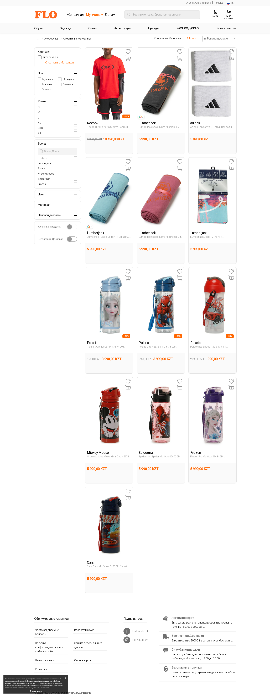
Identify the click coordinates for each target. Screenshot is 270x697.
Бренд (42, 143)
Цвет (41, 194)
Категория (44, 51)
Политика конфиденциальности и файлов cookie (49, 647)
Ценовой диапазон (49, 215)
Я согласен (35, 691)
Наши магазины (44, 660)
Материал (44, 204)
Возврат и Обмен (84, 630)
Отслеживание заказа (198, 2)
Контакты (41, 669)
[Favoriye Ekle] (128, 51)
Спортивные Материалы (77, 38)
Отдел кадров (82, 660)
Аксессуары (51, 38)
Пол (40, 73)
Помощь (219, 2)
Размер (42, 101)
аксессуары (50, 57)
